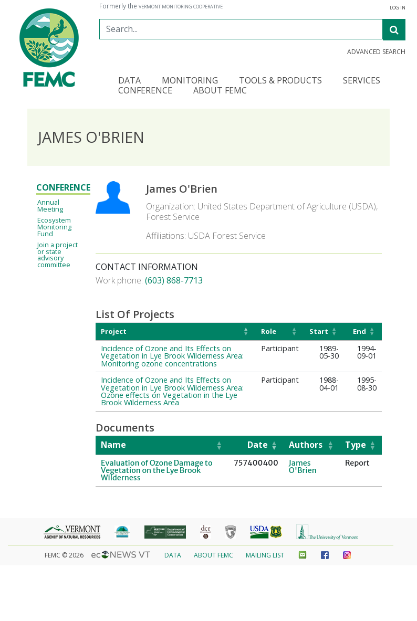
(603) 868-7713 (174, 280)
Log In (397, 8)
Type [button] (355, 444)
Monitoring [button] (190, 81)
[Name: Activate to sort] (162, 445)
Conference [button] (145, 91)
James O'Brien (303, 466)
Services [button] (361, 81)
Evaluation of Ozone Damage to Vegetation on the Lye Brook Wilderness (157, 470)
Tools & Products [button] (280, 81)
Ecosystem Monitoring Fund (54, 226)
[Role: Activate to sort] (280, 331)
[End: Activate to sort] (363, 331)
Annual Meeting (50, 205)
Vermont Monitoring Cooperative (181, 7)
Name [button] (113, 444)
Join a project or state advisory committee (57, 254)
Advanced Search (376, 52)
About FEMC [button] (220, 91)
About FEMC (213, 555)
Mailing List (265, 555)
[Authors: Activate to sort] (312, 445)
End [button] (359, 331)
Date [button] (257, 444)
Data (172, 555)
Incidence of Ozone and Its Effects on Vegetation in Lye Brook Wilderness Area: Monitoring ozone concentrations (172, 356)
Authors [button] (305, 444)
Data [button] (129, 81)
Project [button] (114, 331)
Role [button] (268, 331)
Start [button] (318, 331)
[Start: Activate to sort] (324, 331)
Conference (63, 187)
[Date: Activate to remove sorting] (256, 445)
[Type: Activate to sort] (361, 445)
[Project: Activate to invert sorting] (176, 331)
